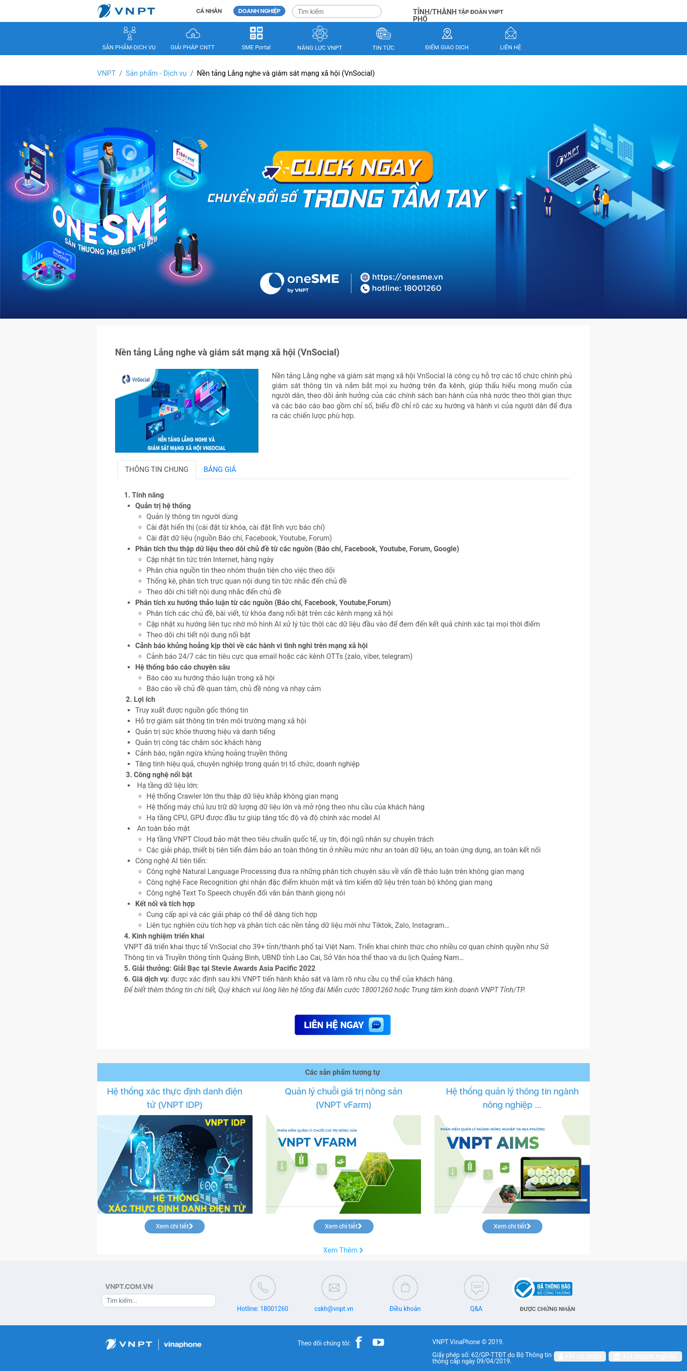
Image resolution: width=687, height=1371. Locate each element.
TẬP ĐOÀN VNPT (480, 12)
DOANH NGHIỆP (259, 11)
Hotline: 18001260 (262, 1308)
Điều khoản (405, 1308)
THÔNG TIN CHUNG (157, 469)
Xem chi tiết (174, 1226)
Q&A (476, 1308)
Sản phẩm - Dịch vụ (156, 73)
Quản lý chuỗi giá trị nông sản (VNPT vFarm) (343, 1098)
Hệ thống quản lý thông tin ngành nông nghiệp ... (512, 1098)
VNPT (106, 73)
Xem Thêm (343, 1250)
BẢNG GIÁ (220, 469)
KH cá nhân (580, 1356)
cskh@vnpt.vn (333, 1308)
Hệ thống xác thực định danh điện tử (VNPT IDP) (174, 1098)
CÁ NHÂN (209, 11)
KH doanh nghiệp (645, 1356)
